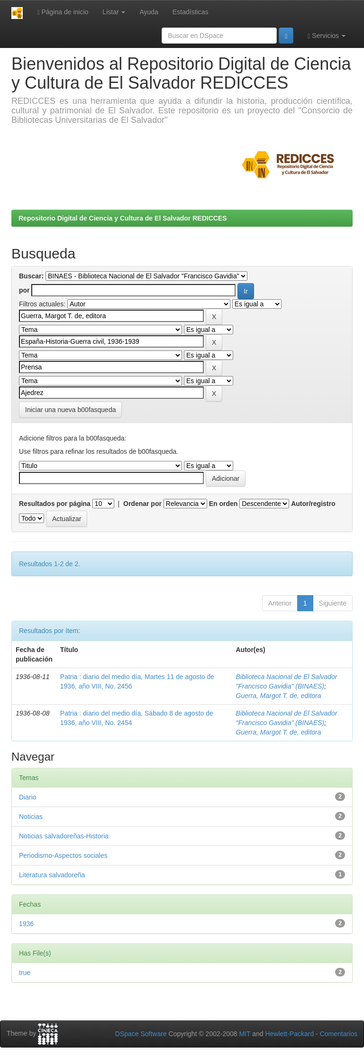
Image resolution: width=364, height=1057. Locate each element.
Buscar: (31, 276)
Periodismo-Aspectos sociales (63, 855)
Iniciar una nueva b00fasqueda (70, 410)
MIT (244, 1034)
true (24, 972)
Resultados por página (55, 503)
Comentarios (338, 1034)
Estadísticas (190, 12)
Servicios (327, 36)
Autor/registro (313, 503)
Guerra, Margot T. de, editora (278, 695)
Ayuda (148, 12)
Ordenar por (142, 503)
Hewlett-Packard (289, 1034)
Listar (113, 12)
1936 (26, 924)
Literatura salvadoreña (52, 875)
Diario (27, 797)
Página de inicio (62, 12)
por (24, 290)
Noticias (31, 816)
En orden (223, 503)
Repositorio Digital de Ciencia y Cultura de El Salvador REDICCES (122, 218)
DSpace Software (141, 1034)
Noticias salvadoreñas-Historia (64, 836)
